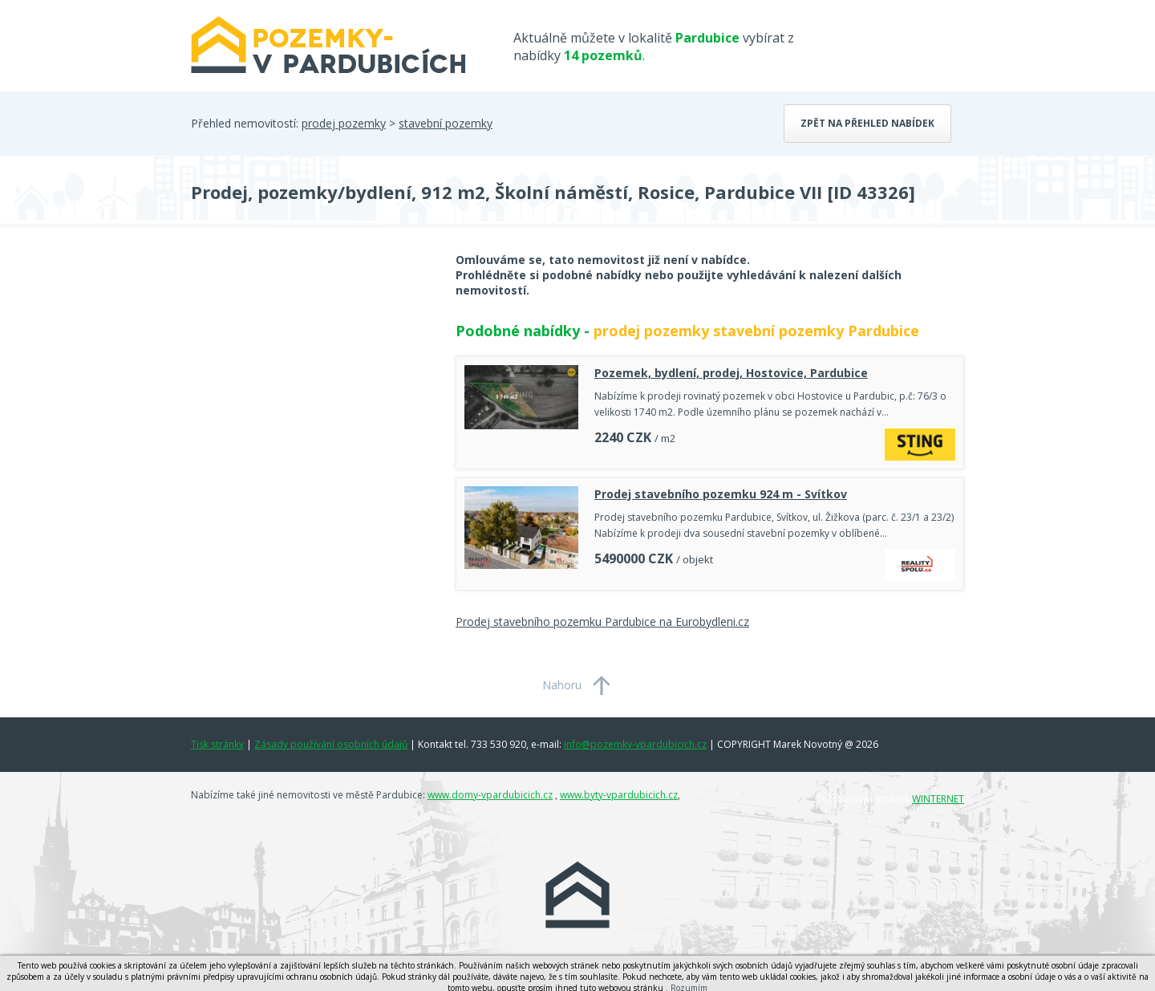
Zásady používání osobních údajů (330, 744)
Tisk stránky (217, 744)
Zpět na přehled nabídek (867, 123)
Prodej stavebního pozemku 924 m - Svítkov (720, 494)
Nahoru (562, 684)
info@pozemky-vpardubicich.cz (635, 744)
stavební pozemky (445, 123)
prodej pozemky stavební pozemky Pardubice (756, 330)
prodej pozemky (344, 123)
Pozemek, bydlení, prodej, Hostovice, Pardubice (731, 372)
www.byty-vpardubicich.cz (619, 795)
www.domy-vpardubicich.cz (490, 795)
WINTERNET (938, 799)
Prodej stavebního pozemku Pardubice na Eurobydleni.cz (602, 621)
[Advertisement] (311, 380)
